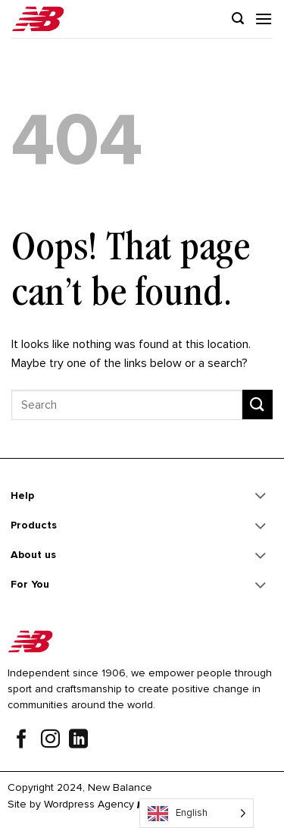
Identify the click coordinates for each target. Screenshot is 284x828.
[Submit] (257, 404)
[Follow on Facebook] (21, 740)
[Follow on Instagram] (50, 740)
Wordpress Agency (89, 804)
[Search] (238, 18)
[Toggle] (261, 497)
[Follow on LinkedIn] (78, 740)
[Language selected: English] (196, 813)
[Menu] (263, 18)
